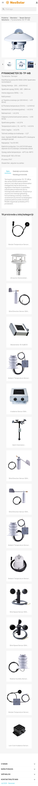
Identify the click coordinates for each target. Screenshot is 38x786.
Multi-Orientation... (19, 445)
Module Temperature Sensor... (19, 244)
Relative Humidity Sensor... (19, 679)
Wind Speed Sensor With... (19, 612)
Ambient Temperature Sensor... (19, 378)
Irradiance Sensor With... (19, 411)
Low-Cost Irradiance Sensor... (19, 746)
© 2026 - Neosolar (8, 783)
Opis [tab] (8, 171)
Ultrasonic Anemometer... (19, 278)
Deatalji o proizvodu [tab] (20, 171)
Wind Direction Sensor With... (19, 311)
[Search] (19, 9)
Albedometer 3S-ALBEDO (19, 345)
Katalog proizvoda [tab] (20, 175)
